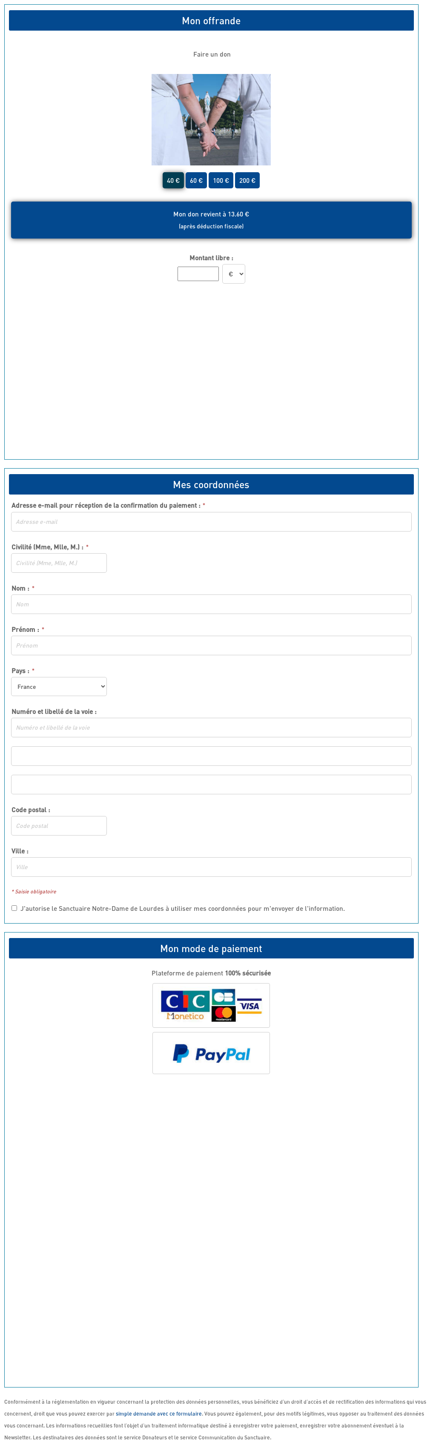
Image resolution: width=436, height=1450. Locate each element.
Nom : (20, 588)
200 (247, 180)
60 (196, 180)
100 (221, 180)
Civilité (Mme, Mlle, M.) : (47, 547)
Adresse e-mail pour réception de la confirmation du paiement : (108, 505)
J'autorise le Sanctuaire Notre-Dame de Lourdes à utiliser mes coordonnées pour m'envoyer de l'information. (178, 908)
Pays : (20, 670)
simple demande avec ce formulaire (159, 1413)
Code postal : (30, 809)
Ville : (20, 851)
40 (173, 180)
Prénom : (25, 629)
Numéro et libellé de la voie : (54, 711)
